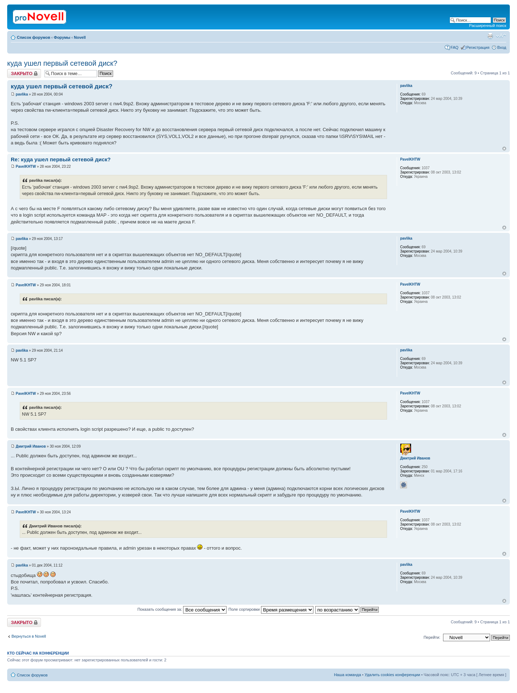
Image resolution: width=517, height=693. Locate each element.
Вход (501, 47)
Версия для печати (490, 36)
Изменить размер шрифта (501, 36)
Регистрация (477, 47)
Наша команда (347, 675)
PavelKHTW (26, 166)
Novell (80, 37)
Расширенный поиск (487, 25)
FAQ (454, 47)
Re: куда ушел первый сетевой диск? (61, 159)
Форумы (62, 37)
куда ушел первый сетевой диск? (62, 63)
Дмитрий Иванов (31, 446)
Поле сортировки (270, 609)
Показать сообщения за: (182, 609)
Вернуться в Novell (28, 636)
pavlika (22, 94)
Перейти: (432, 637)
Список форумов (33, 37)
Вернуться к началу (504, 149)
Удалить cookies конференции (392, 675)
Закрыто (24, 73)
